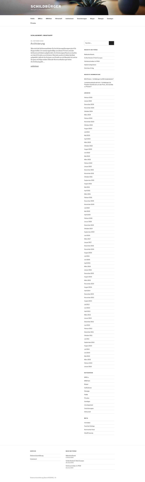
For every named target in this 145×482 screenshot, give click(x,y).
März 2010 (87, 359)
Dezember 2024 (89, 104)
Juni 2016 (87, 259)
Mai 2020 (87, 211)
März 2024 (87, 114)
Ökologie (101, 18)
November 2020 (89, 204)
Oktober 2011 (88, 335)
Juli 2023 (87, 132)
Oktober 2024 (88, 111)
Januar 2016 (88, 270)
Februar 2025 (88, 97)
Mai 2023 (87, 135)
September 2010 (89, 342)
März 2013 (87, 315)
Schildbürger (46, 6)
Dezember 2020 (89, 201)
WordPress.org (88, 433)
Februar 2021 (88, 197)
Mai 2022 (87, 156)
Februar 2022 (88, 163)
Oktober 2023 (88, 125)
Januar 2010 (88, 366)
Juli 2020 (87, 208)
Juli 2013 (87, 304)
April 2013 (87, 311)
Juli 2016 (87, 256)
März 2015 (87, 280)
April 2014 (87, 290)
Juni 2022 (87, 152)
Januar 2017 (88, 242)
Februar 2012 (88, 328)
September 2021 (89, 180)
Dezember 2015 (89, 273)
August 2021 (88, 183)
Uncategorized (88, 405)
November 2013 (89, 297)
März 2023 (87, 142)
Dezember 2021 (89, 170)
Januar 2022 (88, 166)
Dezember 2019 (89, 225)
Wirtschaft (58, 18)
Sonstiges (110, 18)
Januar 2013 (88, 318)
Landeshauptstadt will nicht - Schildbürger (96, 82)
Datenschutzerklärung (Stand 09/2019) (42, 477)
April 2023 (87, 139)
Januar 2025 (88, 101)
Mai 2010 (87, 356)
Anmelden (87, 422)
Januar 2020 (88, 221)
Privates (33, 23)
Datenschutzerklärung (36, 455)
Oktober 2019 (88, 228)
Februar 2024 (88, 118)
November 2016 (89, 249)
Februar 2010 (88, 363)
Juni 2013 (87, 308)
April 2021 (87, 190)
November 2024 (89, 108)
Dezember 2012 (89, 321)
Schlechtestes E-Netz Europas (93, 58)
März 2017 (87, 239)
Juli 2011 (86, 339)
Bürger (92, 18)
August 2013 (88, 301)
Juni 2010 (87, 352)
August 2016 (88, 252)
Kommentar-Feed (89, 429)
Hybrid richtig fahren (90, 64)
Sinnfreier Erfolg (89, 68)
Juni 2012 (87, 325)
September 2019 (89, 232)
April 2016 (87, 263)
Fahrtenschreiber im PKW (92, 61)
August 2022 (88, 149)
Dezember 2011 (89, 332)
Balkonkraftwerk (89, 54)
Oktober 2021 (88, 177)
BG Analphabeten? (107, 79)
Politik (32, 18)
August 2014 (88, 287)
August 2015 (88, 277)
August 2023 (88, 128)
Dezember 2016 (89, 246)
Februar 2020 (88, 218)
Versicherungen (82, 18)
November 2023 (89, 121)
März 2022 (87, 159)
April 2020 (87, 214)
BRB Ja (40, 18)
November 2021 (89, 173)
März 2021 (87, 194)
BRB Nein (49, 18)
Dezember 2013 (89, 294)
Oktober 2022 (88, 146)
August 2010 (88, 346)
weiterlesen (35, 66)
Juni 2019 (87, 235)
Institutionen (70, 18)
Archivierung (38, 43)
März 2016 (87, 266)
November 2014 (89, 283)
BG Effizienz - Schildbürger (92, 79)
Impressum (33, 459)
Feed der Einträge (89, 426)
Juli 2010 (87, 349)
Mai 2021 (87, 187)
